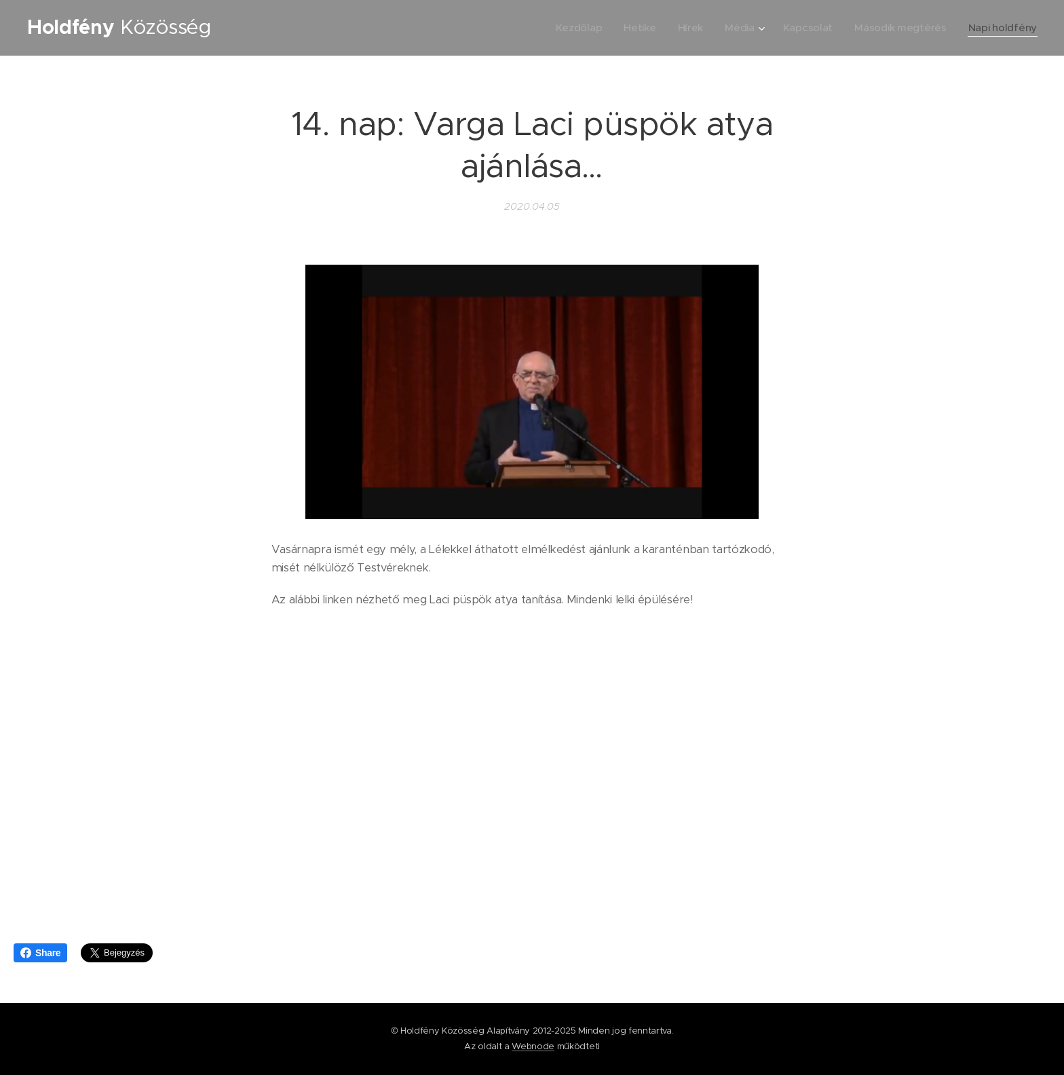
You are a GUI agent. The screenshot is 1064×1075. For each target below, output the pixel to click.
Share (40, 952)
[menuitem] (571, 28)
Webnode (533, 1046)
